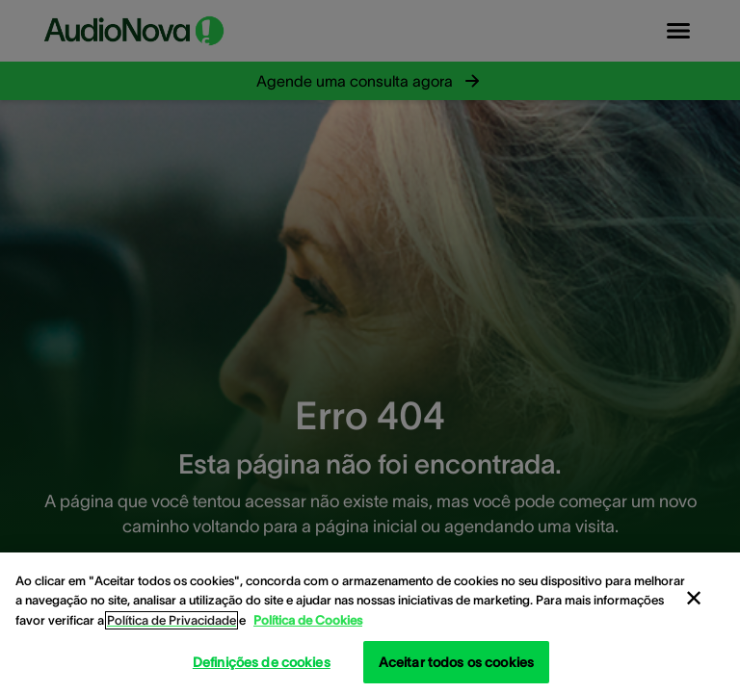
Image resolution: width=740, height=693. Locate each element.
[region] (370, 622)
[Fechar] (694, 599)
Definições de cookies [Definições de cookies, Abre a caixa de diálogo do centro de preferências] (261, 662)
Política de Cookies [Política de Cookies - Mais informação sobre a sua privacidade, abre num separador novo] (307, 620)
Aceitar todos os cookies (456, 662)
